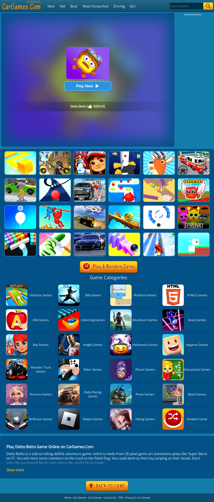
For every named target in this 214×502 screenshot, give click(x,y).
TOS (120, 497)
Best (73, 6)
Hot (62, 6)
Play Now (88, 86)
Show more (15, 470)
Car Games (143, 497)
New (51, 6)
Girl (132, 6)
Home (67, 497)
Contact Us (110, 497)
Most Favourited (95, 6)
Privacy (129, 497)
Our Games (79, 497)
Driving (119, 6)
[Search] (186, 6)
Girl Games (94, 497)
